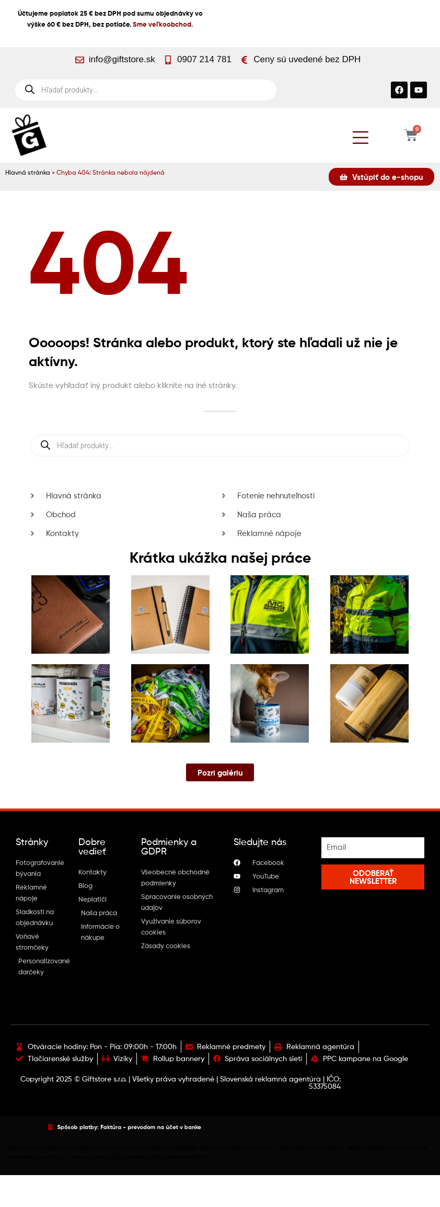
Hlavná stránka (27, 173)
